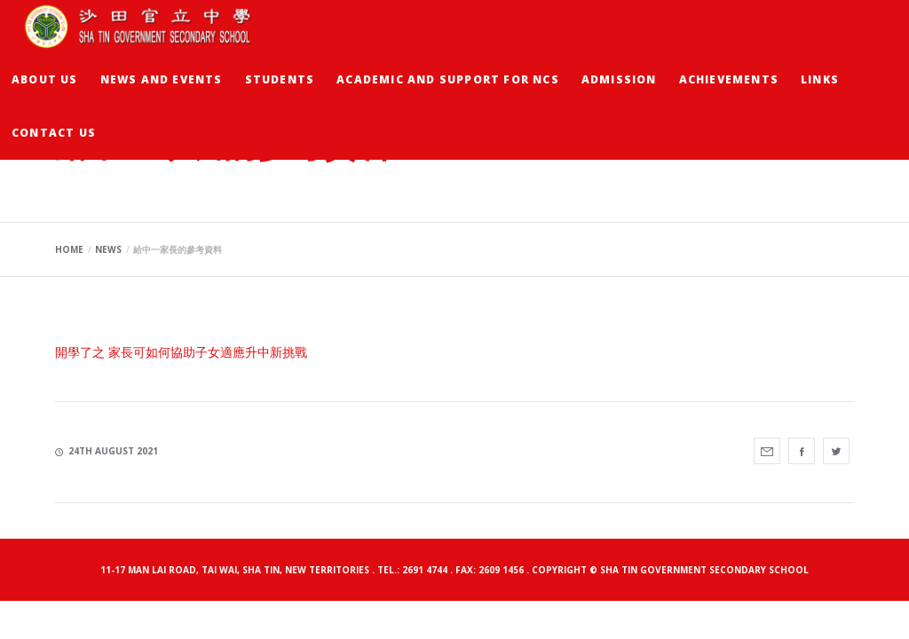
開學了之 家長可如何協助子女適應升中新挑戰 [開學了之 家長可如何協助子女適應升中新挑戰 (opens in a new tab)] (181, 351)
